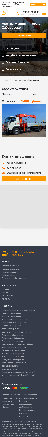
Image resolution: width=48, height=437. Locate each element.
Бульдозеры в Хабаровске (13, 354)
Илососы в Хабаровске (11, 316)
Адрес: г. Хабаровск (16, 163)
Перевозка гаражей (10, 269)
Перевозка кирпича (10, 272)
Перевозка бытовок (10, 266)
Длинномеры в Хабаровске (13, 341)
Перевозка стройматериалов (14, 278)
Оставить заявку (24, 35)
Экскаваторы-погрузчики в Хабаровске (18, 310)
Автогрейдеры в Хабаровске (14, 347)
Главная (5, 80)
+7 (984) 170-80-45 (30, 12)
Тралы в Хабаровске (10, 329)
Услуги (5, 261)
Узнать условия (38, 5)
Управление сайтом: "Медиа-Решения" (18, 375)
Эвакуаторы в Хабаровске (13, 360)
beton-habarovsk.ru (10, 366)
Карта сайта (24, 416)
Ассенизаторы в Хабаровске (14, 363)
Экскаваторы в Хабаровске (13, 350)
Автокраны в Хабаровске (12, 335)
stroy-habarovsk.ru (9, 369)
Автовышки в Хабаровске (13, 338)
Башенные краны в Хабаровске (15, 320)
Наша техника (18, 80)
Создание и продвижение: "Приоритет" (18, 372)
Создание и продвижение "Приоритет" (8, 404)
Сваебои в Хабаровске (11, 313)
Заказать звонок (24, 179)
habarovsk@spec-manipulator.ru (26, 173)
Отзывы (5, 293)
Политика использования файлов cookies (25, 404)
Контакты (6, 299)
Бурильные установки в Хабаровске (17, 332)
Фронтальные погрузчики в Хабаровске (19, 344)
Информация (9, 285)
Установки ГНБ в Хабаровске (14, 323)
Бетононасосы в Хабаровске (14, 357)
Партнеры (7, 305)
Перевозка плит (8, 275)
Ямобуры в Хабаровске (11, 326)
